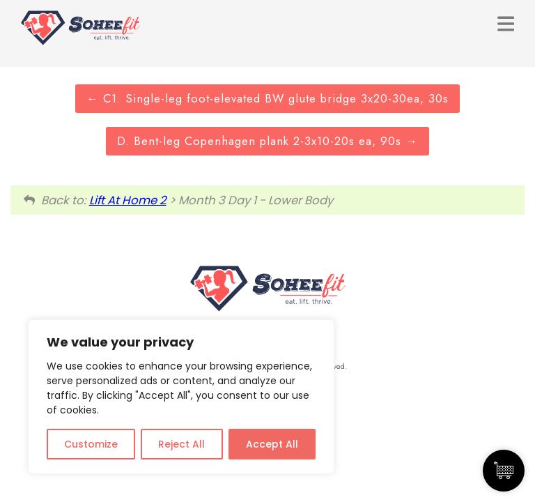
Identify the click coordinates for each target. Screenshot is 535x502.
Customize (91, 444)
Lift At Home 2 (127, 200)
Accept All (272, 444)
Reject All (181, 444)
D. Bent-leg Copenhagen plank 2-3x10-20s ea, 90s (267, 140)
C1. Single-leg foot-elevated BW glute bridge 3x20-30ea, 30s (267, 98)
